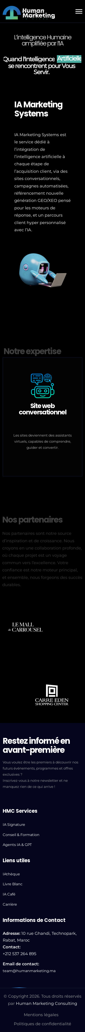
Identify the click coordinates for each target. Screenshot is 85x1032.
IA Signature (14, 824)
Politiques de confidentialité (42, 1023)
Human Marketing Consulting (46, 1003)
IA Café (9, 894)
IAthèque (11, 874)
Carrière (10, 904)
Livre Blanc (12, 884)
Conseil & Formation (21, 835)
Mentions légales (41, 1014)
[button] (78, 11)
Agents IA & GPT (17, 845)
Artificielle (69, 58)
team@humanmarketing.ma (29, 971)
